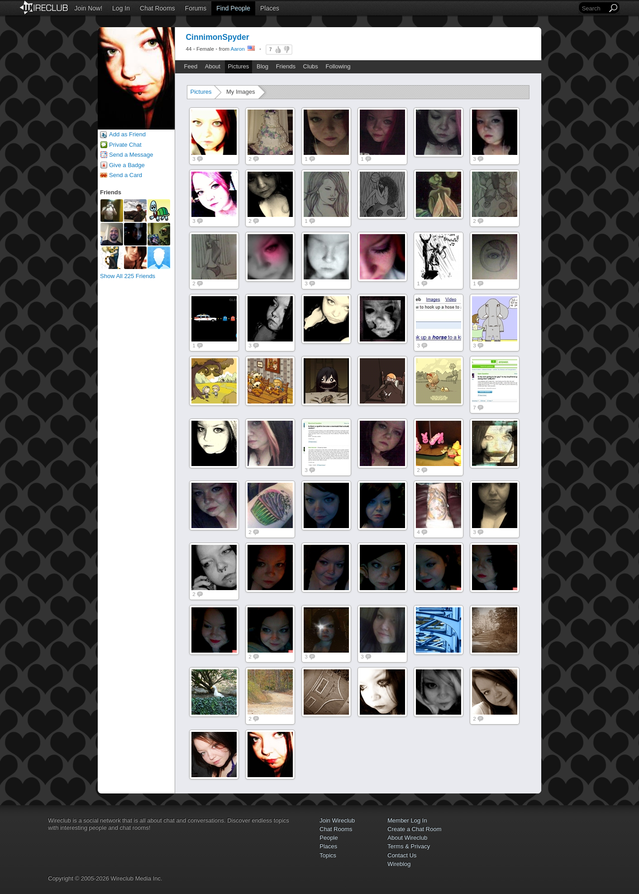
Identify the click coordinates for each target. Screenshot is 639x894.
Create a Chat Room (414, 829)
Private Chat (125, 144)
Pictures (238, 66)
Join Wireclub (337, 820)
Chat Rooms (157, 8)
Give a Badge (127, 165)
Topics (328, 855)
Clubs (310, 66)
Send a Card (125, 175)
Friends (286, 66)
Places (269, 8)
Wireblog (398, 863)
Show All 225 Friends (127, 276)
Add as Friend (127, 134)
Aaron (238, 49)
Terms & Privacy (408, 846)
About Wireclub (407, 837)
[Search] (593, 8)
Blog (262, 66)
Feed (191, 66)
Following (337, 66)
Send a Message (131, 154)
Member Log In (407, 820)
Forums (195, 8)
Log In (121, 8)
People (329, 837)
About (212, 66)
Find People (233, 8)
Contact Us (401, 855)
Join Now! (88, 8)
